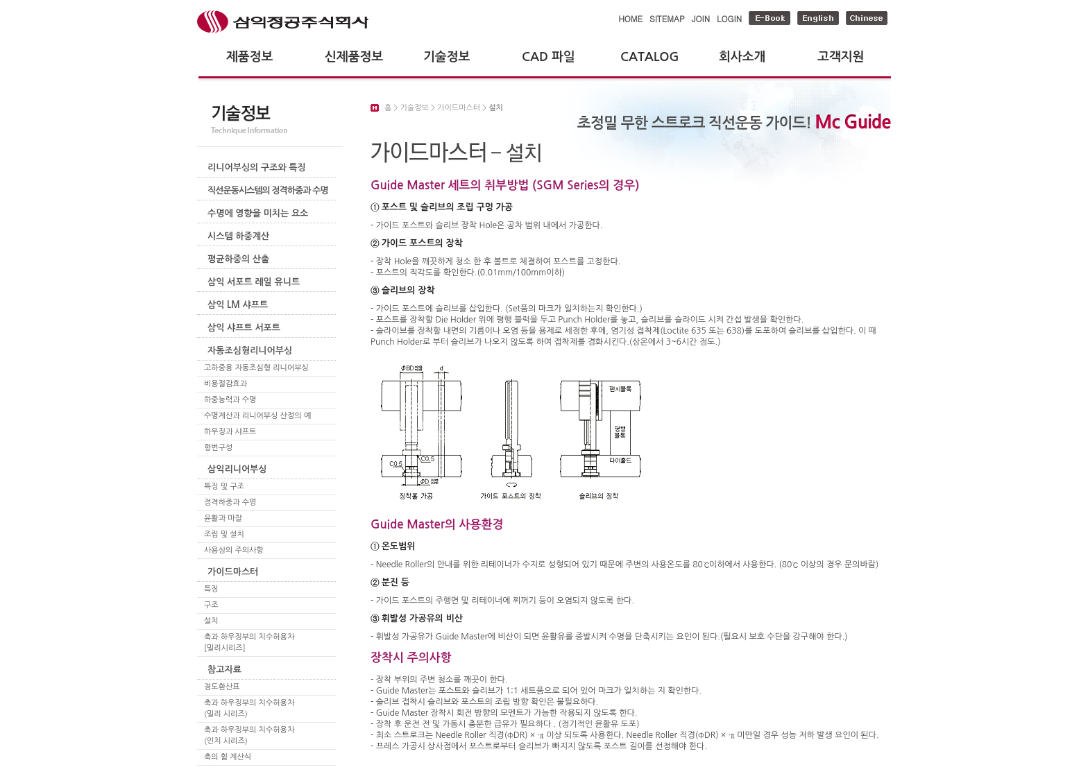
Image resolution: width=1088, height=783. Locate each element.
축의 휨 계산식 (227, 757)
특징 (211, 589)
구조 (211, 605)
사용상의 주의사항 (234, 550)
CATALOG (649, 57)
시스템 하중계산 (238, 236)
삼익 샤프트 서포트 (243, 327)
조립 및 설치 (224, 534)
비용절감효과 (225, 384)
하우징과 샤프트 (230, 432)
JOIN (701, 18)
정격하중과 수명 (230, 502)
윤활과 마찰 (223, 518)
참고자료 (224, 669)
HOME (630, 18)
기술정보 (446, 57)
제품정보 (249, 57)
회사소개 (742, 57)
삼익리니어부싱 (237, 469)
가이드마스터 (232, 571)
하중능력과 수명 (230, 400)
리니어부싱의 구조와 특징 (256, 167)
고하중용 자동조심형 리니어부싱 (256, 368)
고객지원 (840, 57)
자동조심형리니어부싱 (249, 350)
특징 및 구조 (224, 486)
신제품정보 (354, 57)
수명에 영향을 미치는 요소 (257, 213)
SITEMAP (667, 18)
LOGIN (729, 18)
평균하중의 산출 (238, 259)
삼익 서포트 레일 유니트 (253, 281)
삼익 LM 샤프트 (237, 304)
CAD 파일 (548, 57)
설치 (211, 621)
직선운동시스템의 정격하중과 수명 (267, 190)
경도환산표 (222, 687)
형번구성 (218, 447)
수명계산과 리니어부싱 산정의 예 (257, 416)
